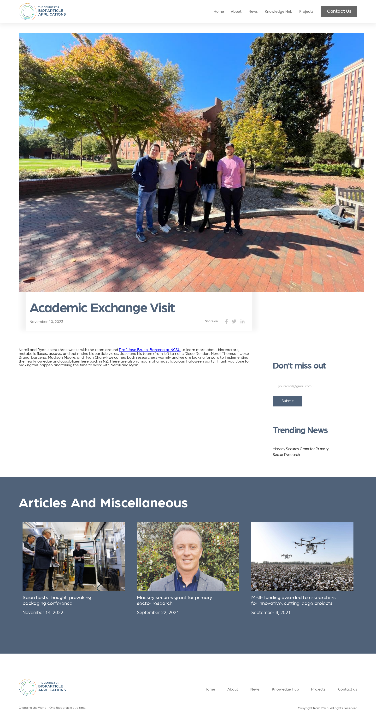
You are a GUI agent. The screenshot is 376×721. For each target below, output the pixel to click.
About (236, 11)
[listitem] (74, 568)
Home (219, 11)
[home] (42, 11)
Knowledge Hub (279, 11)
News (253, 11)
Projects (306, 11)
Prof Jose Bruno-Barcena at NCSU (150, 350)
